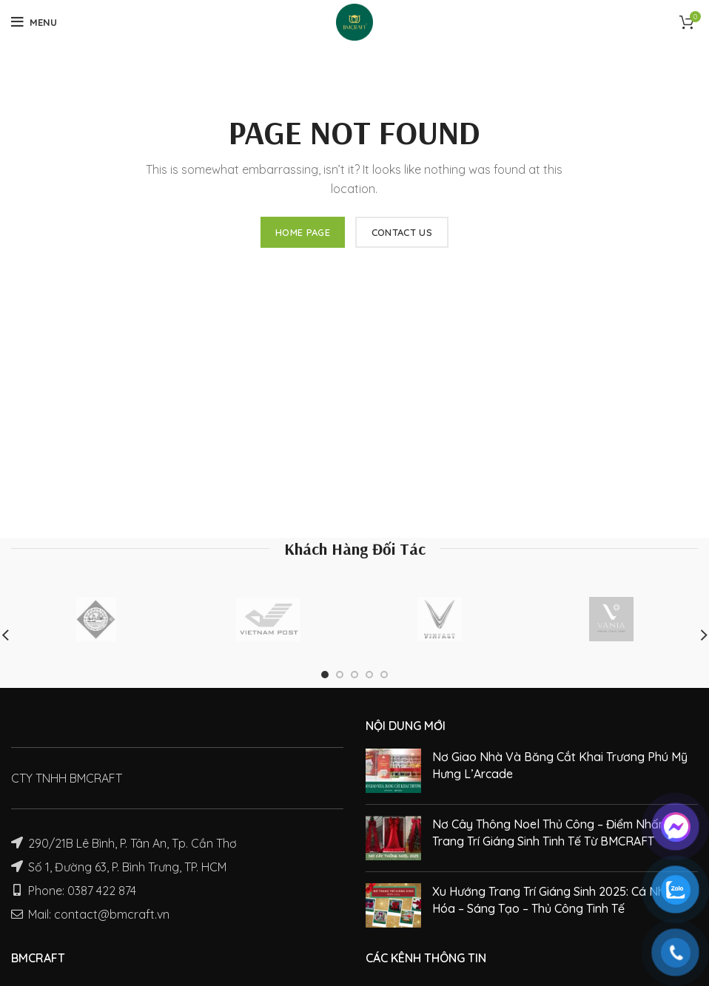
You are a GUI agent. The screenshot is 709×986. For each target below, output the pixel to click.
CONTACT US (402, 232)
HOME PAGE (302, 232)
